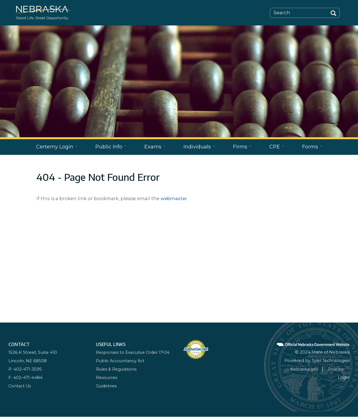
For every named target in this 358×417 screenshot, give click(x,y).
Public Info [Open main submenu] (110, 147)
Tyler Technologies (330, 360)
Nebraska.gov (309, 369)
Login (344, 377)
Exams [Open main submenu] (155, 147)
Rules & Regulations (117, 369)
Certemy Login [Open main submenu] (56, 147)
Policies (342, 369)
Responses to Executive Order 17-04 (134, 352)
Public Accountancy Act (121, 360)
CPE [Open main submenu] (276, 147)
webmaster (174, 198)
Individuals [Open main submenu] (199, 147)
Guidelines (107, 385)
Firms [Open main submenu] (242, 147)
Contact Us (20, 385)
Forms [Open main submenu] (312, 147)
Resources (107, 377)
